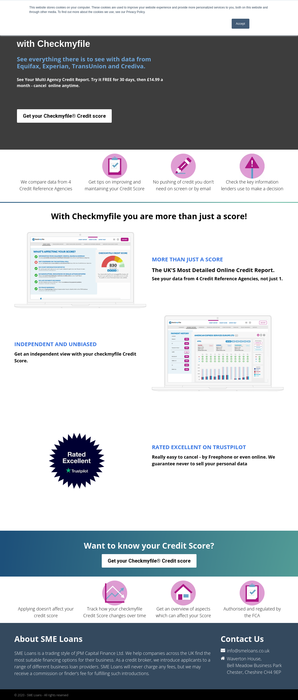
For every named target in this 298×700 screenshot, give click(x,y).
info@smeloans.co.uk (248, 651)
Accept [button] (240, 23)
